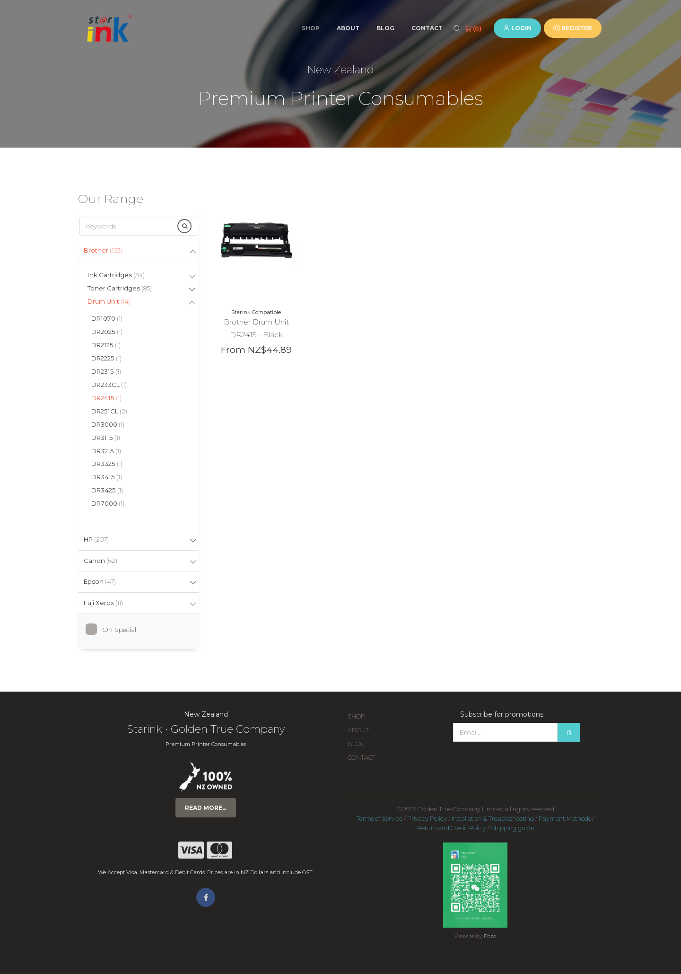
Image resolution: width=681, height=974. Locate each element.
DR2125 (106, 345)
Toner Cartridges (119, 288)
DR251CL (109, 411)
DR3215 (106, 451)
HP (96, 539)
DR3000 (107, 424)
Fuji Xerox (103, 602)
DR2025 (106, 331)
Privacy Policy (427, 818)
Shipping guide (512, 828)
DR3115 (105, 437)
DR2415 (106, 398)
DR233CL (109, 384)
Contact (427, 28)
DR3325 (106, 463)
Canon (100, 560)
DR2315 (106, 371)
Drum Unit (109, 301)
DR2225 (106, 358)
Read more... (206, 807)
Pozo (490, 936)
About (348, 28)
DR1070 (106, 318)
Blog (385, 28)
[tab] (138, 251)
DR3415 (106, 477)
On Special (114, 629)
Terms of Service (379, 818)
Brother (103, 250)
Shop (311, 28)
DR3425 (107, 490)
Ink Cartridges (116, 275)
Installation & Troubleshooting (493, 818)
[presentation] (525, 760)
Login (517, 28)
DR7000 (107, 503)
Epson (100, 581)
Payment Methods (565, 818)
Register (572, 28)
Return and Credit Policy (451, 828)
